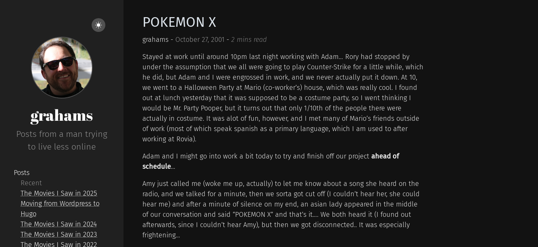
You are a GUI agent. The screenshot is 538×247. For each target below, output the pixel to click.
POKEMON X (179, 22)
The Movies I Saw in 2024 (59, 224)
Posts (22, 172)
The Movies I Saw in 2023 (59, 234)
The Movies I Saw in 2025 (59, 193)
